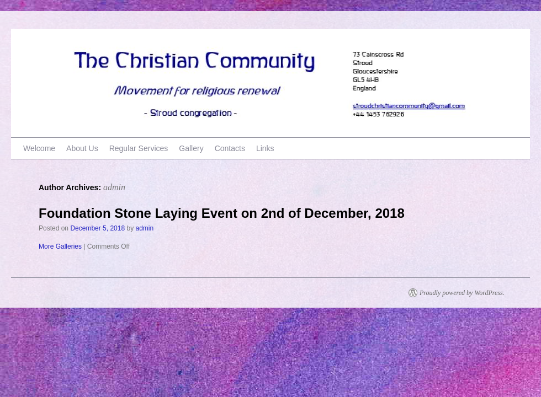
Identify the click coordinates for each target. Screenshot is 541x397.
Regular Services (138, 148)
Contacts (230, 148)
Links (265, 148)
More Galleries (60, 246)
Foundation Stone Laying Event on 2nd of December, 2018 (222, 213)
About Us (82, 148)
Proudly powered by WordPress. (462, 293)
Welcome (39, 148)
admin (114, 187)
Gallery (191, 148)
